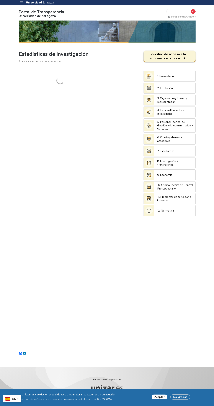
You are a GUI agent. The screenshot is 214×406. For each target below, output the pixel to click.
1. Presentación (166, 76)
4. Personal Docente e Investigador (170, 111)
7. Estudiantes (165, 151)
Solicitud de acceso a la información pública (168, 56)
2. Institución (165, 88)
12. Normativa (165, 210)
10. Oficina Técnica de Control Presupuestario (175, 186)
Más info (107, 399)
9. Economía (164, 175)
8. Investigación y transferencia (167, 162)
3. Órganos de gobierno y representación (172, 99)
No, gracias (180, 397)
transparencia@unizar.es (183, 16)
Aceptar (159, 397)
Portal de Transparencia (41, 11)
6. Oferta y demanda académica (169, 139)
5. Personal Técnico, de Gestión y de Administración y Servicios (175, 125)
